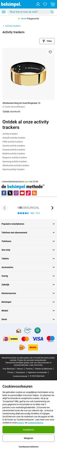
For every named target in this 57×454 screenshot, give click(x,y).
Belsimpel (28, 302)
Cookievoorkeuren (20, 376)
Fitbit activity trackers (12, 141)
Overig (28, 276)
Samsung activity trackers (14, 161)
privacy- (21, 422)
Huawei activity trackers (13, 149)
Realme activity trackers (13, 153)
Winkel (28, 310)
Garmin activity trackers (13, 145)
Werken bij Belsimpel (43, 369)
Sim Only (28, 250)
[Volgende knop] (52, 208)
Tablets (28, 258)
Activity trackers (11, 26)
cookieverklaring (35, 422)
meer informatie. (36, 365)
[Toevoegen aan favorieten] (50, 52)
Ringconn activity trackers (14, 157)
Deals (28, 319)
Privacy (10, 372)
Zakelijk (28, 284)
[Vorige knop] (5, 208)
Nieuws (20, 369)
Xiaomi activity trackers (13, 169)
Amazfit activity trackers (13, 138)
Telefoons (28, 241)
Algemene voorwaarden (37, 372)
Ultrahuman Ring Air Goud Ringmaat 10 (21, 103)
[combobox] (31, 11)
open (26, 181)
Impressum (20, 372)
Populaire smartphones (28, 224)
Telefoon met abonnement (28, 232)
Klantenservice (28, 293)
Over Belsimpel (9, 369)
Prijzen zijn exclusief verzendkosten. (32, 360)
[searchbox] (29, 11)
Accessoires (28, 267)
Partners (29, 369)
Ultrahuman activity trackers (15, 165)
